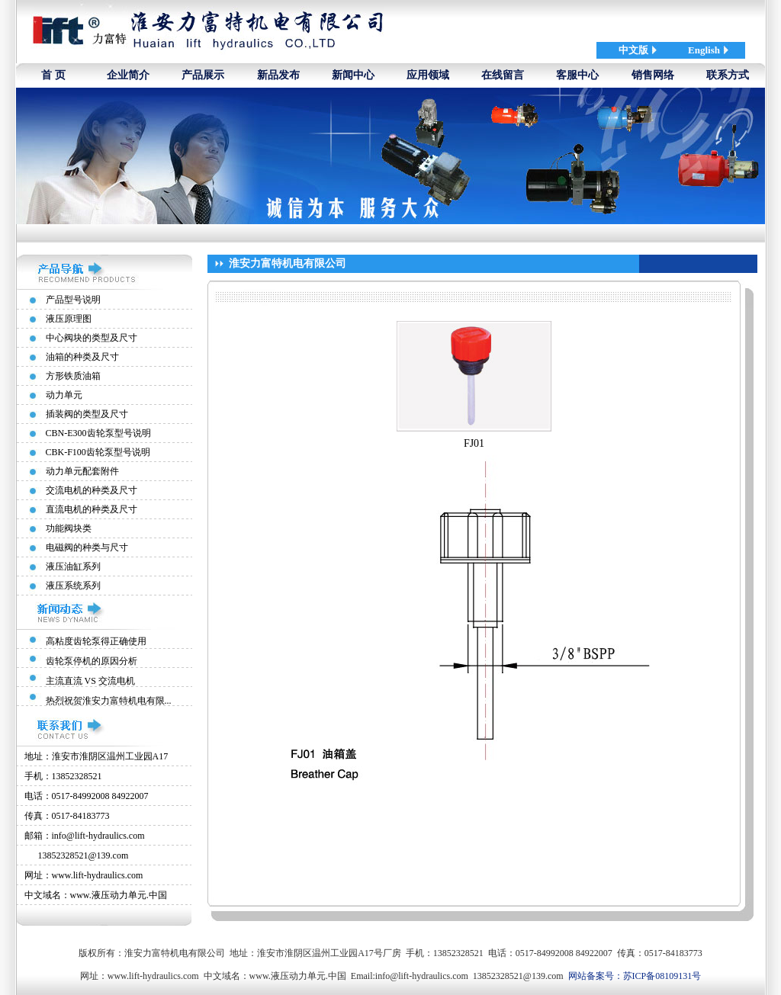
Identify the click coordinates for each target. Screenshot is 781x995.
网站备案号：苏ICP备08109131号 (635, 976)
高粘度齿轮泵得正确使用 (96, 641)
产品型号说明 (73, 299)
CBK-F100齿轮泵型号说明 (98, 452)
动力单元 (64, 395)
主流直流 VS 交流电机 (90, 681)
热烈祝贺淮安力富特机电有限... (109, 700)
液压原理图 (69, 318)
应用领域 (428, 75)
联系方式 (727, 75)
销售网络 (653, 75)
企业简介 (128, 75)
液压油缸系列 (73, 566)
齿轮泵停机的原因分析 (91, 661)
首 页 (53, 75)
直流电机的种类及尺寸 (91, 509)
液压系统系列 (73, 585)
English (704, 50)
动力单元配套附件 (82, 471)
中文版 (633, 50)
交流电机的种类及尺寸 (91, 490)
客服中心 (577, 75)
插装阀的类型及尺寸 (87, 414)
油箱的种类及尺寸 (82, 356)
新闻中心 (353, 75)
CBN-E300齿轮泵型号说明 (98, 433)
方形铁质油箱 (73, 376)
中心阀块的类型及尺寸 (91, 337)
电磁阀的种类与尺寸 (87, 547)
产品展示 (203, 75)
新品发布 (278, 75)
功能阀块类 (69, 528)
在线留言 (502, 75)
